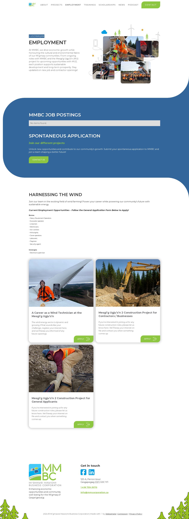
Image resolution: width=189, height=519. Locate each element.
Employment (73, 5)
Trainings (90, 5)
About (44, 5)
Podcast (133, 5)
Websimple (111, 514)
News (122, 5)
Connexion (122, 514)
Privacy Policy (135, 514)
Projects (56, 5)
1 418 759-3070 (89, 487)
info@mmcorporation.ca (94, 492)
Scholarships (107, 5)
